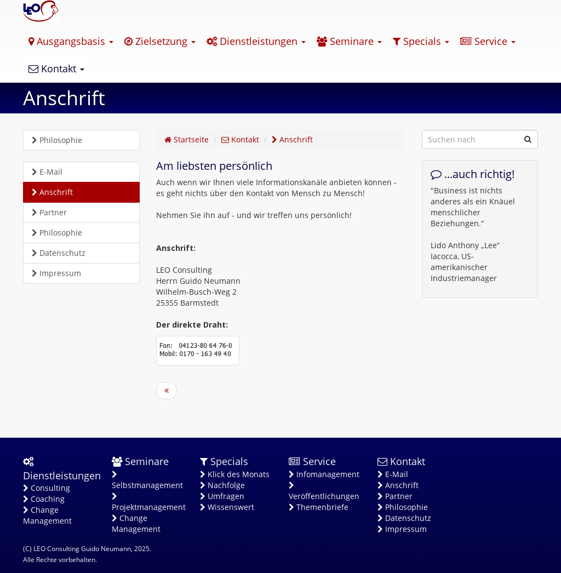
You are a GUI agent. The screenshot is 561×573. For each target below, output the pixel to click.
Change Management (47, 515)
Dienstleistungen (256, 41)
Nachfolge (222, 485)
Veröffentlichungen (324, 491)
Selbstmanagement (147, 480)
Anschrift (52, 192)
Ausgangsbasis (70, 41)
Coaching (44, 499)
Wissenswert (227, 507)
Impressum (56, 273)
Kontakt (56, 68)
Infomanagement (324, 474)
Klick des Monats (235, 474)
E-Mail (47, 172)
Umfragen (222, 496)
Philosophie (57, 140)
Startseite (186, 139)
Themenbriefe (318, 507)
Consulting (46, 488)
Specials (421, 41)
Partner (49, 212)
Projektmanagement (148, 502)
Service (488, 41)
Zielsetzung (160, 41)
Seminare (349, 41)
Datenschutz (58, 253)
